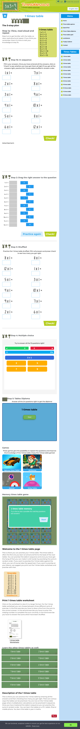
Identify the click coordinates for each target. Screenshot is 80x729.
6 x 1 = (9, 127)
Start (29, 421)
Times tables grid (68, 34)
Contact (65, 45)
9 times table (67, 84)
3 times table (67, 63)
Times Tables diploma (69, 31)
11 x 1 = (38, 116)
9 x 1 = (38, 95)
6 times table (67, 74)
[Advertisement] (18, 159)
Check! (50, 138)
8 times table (67, 81)
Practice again (32, 235)
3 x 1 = (9, 95)
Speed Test (66, 27)
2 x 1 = (9, 84)
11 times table (67, 91)
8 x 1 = (38, 84)
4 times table (67, 67)
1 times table (66, 56)
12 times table (67, 95)
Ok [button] (71, 725)
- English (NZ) (73, 9)
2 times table (67, 60)
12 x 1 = (38, 127)
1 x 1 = (8, 73)
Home (65, 20)
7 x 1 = (38, 73)
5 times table (67, 70)
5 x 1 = (9, 116)
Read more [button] (35, 726)
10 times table (67, 88)
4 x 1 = (9, 105)
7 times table (67, 77)
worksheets (66, 38)
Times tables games (69, 24)
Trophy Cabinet (67, 41)
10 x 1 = (37, 105)
